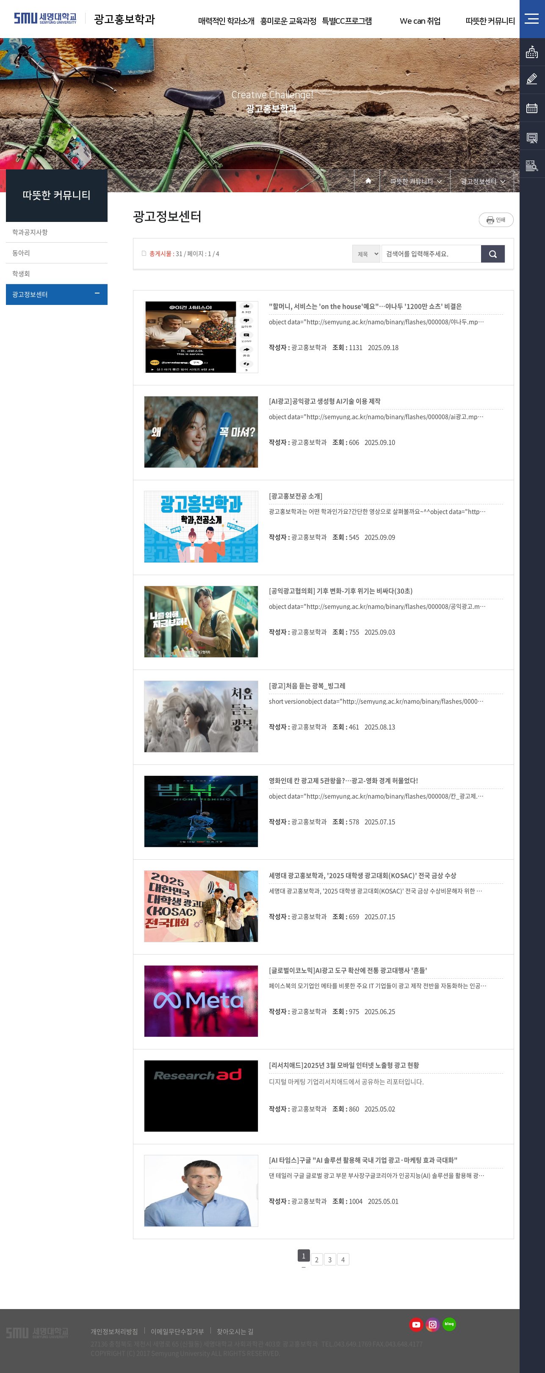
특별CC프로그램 (347, 21)
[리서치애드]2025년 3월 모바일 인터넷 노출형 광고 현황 (345, 1065)
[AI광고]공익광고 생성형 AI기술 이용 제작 (326, 401)
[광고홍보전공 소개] (297, 496)
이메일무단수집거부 (177, 1331)
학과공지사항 (56, 232)
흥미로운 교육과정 (288, 21)
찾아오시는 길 (235, 1331)
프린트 (496, 220)
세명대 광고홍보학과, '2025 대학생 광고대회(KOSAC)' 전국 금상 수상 (364, 875)
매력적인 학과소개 (226, 21)
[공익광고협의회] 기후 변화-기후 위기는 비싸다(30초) (342, 590)
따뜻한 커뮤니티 (490, 21)
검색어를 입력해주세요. (417, 253)
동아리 (56, 252)
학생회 (56, 273)
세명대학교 (45, 18)
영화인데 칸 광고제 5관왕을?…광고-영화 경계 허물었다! (345, 780)
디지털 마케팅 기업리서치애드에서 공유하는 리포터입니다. (346, 1081)
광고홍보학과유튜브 (416, 1325)
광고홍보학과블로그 (449, 1325)
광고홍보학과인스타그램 (433, 1325)
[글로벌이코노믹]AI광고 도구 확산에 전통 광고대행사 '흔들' (349, 970)
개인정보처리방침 (114, 1331)
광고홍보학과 (126, 20)
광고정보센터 (56, 294)
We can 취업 (420, 21)
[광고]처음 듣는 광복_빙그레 (308, 685)
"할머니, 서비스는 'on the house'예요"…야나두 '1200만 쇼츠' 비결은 (367, 306)
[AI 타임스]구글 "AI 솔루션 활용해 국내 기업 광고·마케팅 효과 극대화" (364, 1160)
